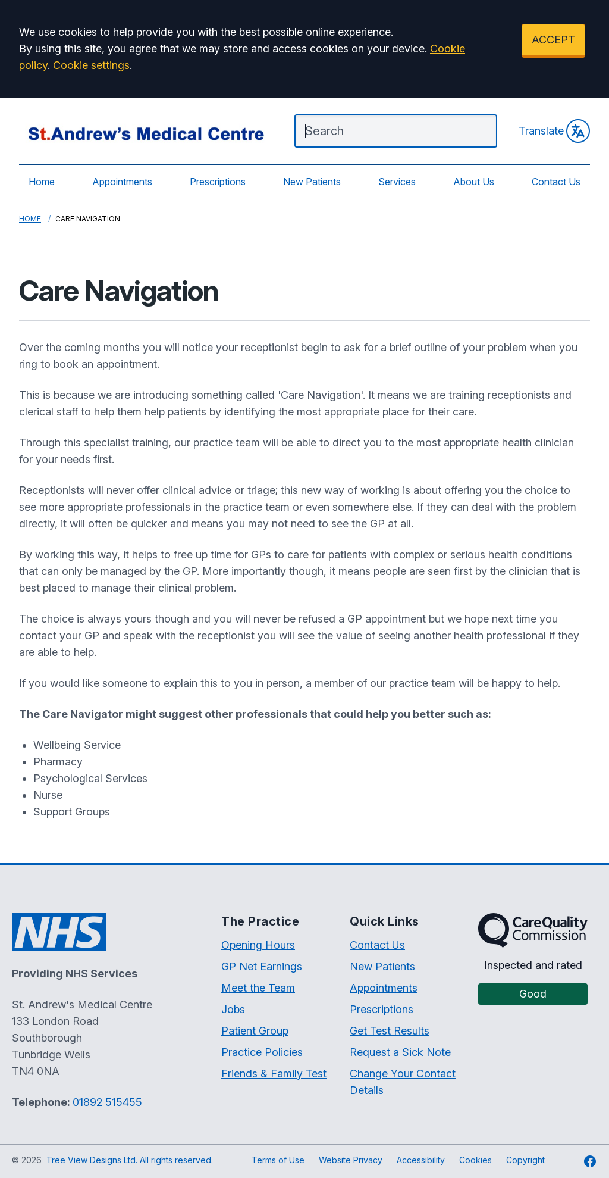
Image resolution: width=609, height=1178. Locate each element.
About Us (473, 182)
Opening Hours (258, 945)
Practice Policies (262, 1052)
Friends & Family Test (274, 1073)
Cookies (475, 1160)
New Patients (312, 182)
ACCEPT (553, 39)
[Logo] (145, 131)
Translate (554, 131)
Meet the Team (258, 988)
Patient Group (254, 1030)
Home (42, 182)
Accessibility (421, 1160)
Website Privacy (350, 1160)
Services (397, 182)
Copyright (525, 1160)
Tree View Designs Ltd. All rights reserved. (129, 1160)
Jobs (233, 1009)
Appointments (122, 182)
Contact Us (556, 182)
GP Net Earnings (261, 966)
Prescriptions (218, 182)
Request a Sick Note (400, 1052)
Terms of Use (278, 1160)
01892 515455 (107, 1102)
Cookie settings (91, 65)
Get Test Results (389, 1030)
